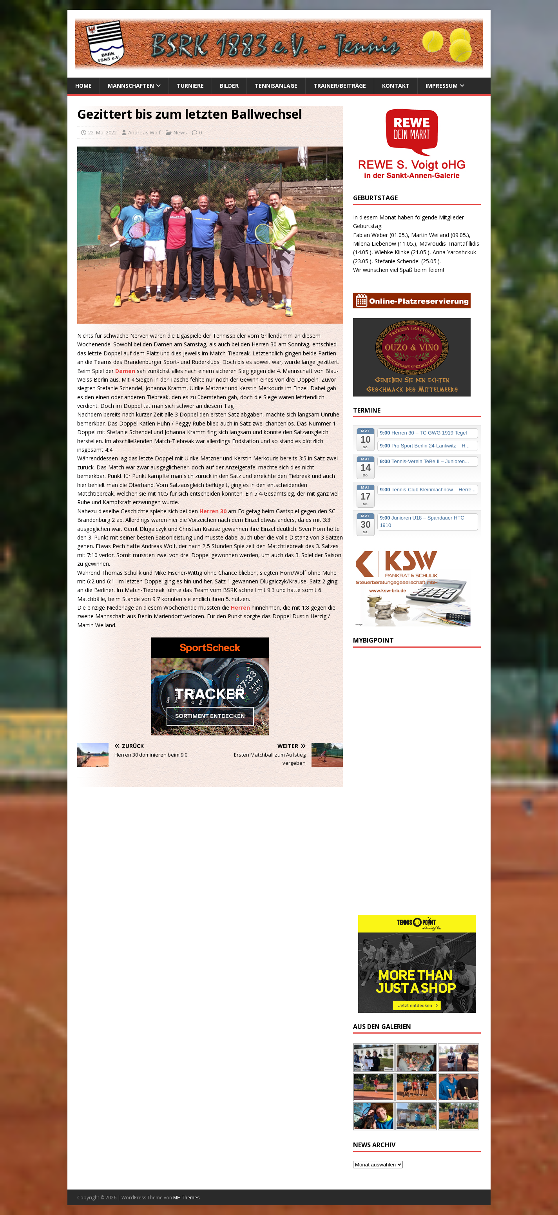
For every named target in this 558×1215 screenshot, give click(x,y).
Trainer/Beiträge (339, 85)
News (180, 132)
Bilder (229, 85)
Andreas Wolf (144, 132)
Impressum (442, 85)
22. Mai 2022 (102, 132)
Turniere (190, 85)
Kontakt (395, 85)
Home (83, 85)
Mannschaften (131, 85)
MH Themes (186, 1197)
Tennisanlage (276, 85)
